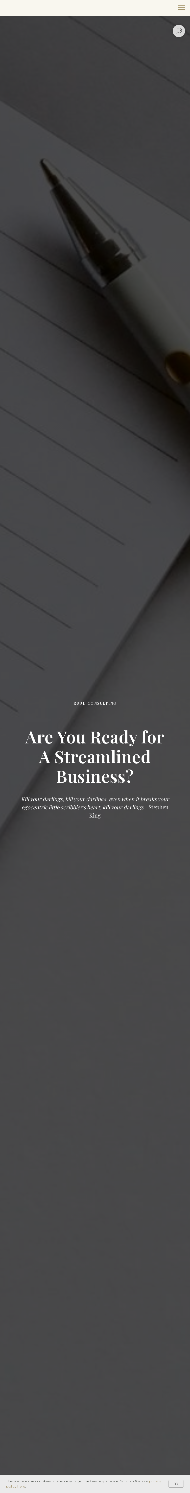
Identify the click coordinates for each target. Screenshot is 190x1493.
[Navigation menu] (181, 7)
